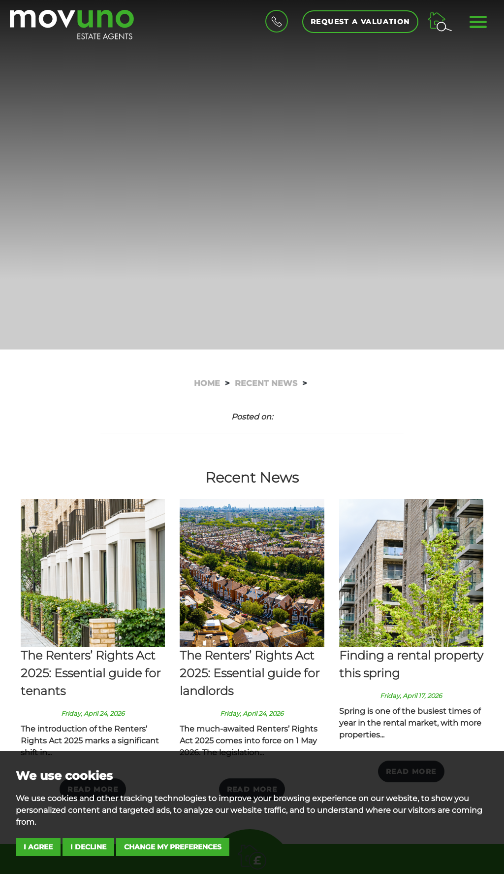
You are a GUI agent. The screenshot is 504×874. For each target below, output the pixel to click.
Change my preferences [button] (172, 846)
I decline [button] (88, 846)
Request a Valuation (360, 21)
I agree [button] (38, 846)
